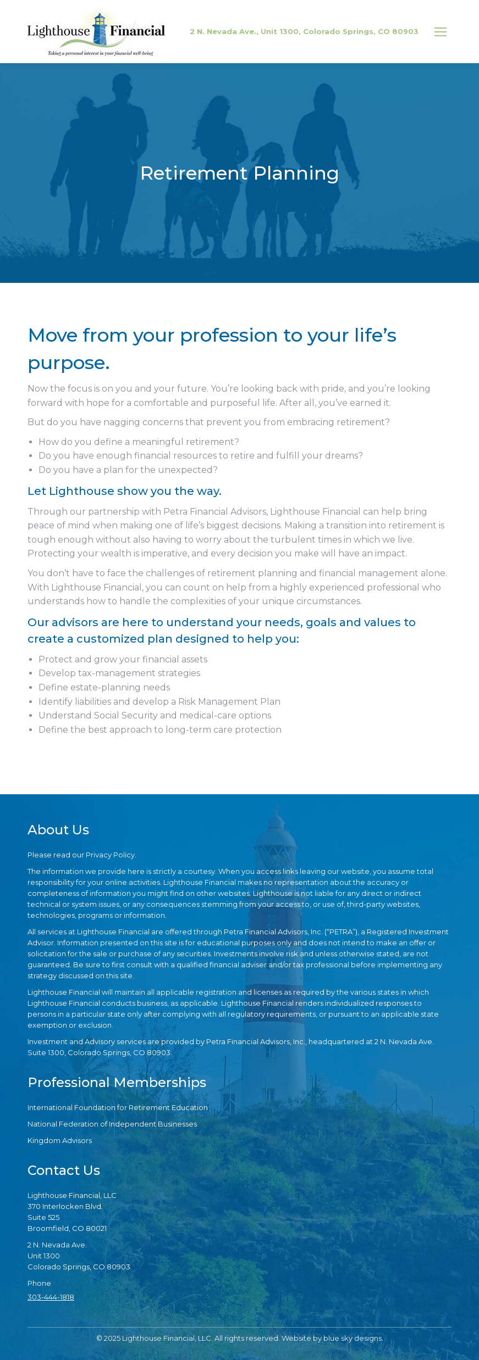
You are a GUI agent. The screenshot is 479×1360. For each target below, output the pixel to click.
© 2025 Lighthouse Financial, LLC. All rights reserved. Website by (209, 1338)
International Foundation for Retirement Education (117, 1107)
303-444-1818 (50, 1296)
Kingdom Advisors (59, 1140)
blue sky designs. (353, 1338)
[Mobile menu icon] (441, 32)
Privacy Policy (110, 854)
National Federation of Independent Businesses (112, 1123)
